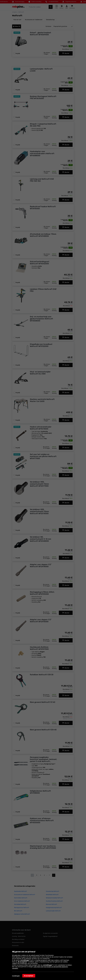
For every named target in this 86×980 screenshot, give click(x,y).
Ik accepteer (28, 976)
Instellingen (16, 976)
